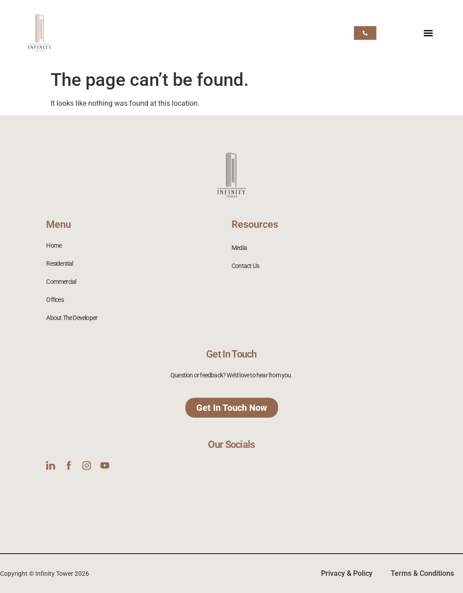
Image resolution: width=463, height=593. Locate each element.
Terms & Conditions (422, 573)
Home (53, 245)
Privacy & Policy (347, 573)
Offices (54, 299)
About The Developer (71, 317)
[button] (428, 32)
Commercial (61, 281)
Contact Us (245, 265)
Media (239, 247)
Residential (59, 263)
